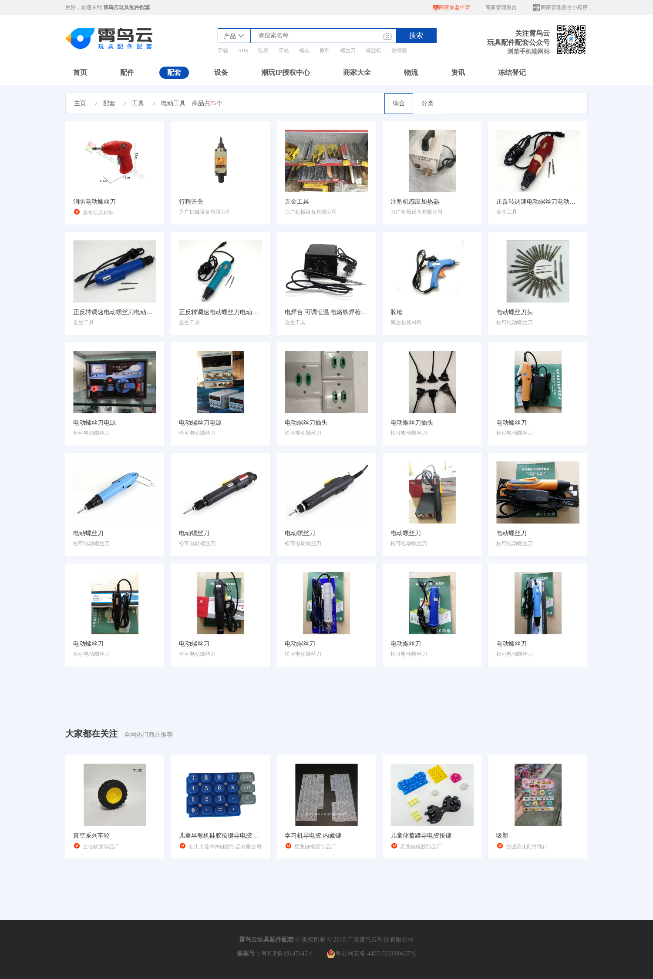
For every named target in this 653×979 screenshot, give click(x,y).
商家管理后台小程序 (560, 7)
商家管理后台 (501, 7)
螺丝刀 (348, 50)
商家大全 (357, 72)
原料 (325, 50)
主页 (80, 103)
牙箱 (223, 50)
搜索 (416, 35)
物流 (411, 72)
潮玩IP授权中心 (285, 72)
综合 (399, 103)
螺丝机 (373, 50)
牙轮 (284, 50)
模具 (304, 50)
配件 (127, 72)
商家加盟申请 (451, 7)
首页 (80, 72)
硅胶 (263, 50)
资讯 (458, 72)
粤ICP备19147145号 (287, 953)
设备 (221, 72)
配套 (174, 72)
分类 (427, 103)
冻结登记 (512, 72)
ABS (243, 50)
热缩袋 (399, 50)
